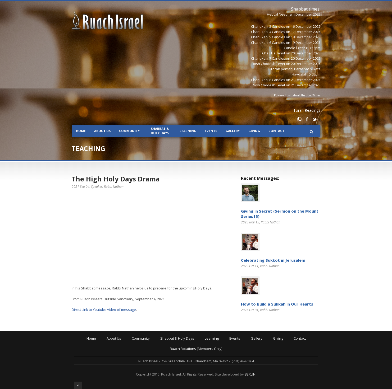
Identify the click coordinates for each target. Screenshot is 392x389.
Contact (276, 131)
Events (211, 131)
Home (81, 131)
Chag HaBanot (273, 53)
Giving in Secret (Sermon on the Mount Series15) (279, 213)
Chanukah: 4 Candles (268, 31)
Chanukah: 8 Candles (268, 79)
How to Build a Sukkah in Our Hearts (277, 304)
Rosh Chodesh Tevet (268, 63)
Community (129, 131)
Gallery (233, 131)
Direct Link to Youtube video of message (104, 309)
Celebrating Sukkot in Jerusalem (273, 260)
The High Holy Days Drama (116, 178)
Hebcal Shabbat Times (305, 95)
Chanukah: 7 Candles (268, 58)
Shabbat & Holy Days (160, 130)
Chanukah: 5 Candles (268, 37)
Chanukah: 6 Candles (268, 42)
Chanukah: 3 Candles (268, 26)
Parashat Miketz (307, 69)
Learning (188, 131)
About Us (102, 131)
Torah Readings (306, 110)
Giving (254, 131)
